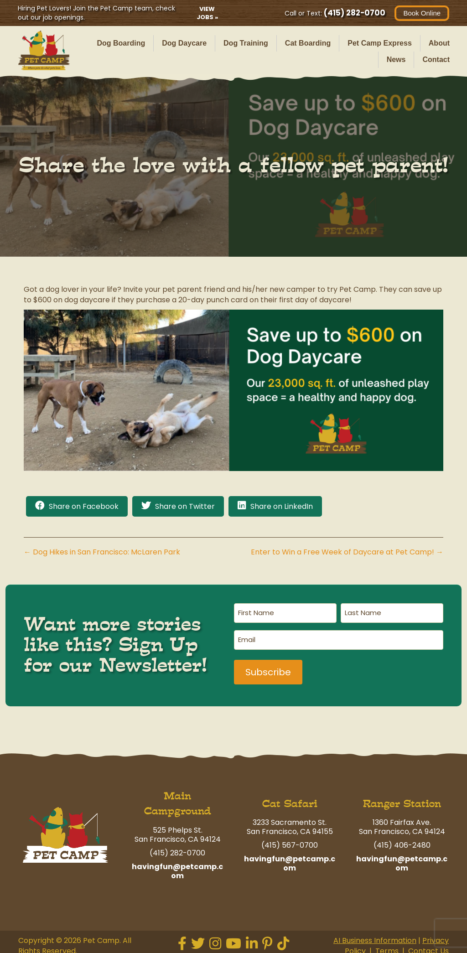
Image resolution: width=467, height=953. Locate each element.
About (439, 43)
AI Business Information (374, 937)
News (396, 59)
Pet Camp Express (380, 43)
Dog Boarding (121, 43)
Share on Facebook (84, 506)
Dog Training (245, 43)
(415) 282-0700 (354, 12)
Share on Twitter (185, 506)
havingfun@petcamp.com (177, 868)
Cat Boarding (308, 43)
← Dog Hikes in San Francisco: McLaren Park (102, 552)
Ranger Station (402, 800)
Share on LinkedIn (281, 506)
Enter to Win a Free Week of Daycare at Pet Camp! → (347, 552)
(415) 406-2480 (402, 842)
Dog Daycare (184, 43)
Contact (436, 59)
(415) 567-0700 (289, 842)
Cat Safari (289, 800)
